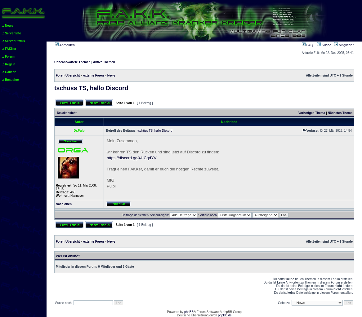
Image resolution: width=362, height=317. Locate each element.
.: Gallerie (9, 72)
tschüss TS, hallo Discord (91, 88)
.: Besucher (10, 79)
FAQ (307, 45)
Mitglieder (344, 45)
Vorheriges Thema (311, 113)
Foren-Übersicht (68, 75)
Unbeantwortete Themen (72, 62)
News (111, 75)
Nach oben (64, 204)
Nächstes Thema (340, 113)
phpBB (189, 312)
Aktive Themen (104, 62)
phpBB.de (225, 315)
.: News (7, 25)
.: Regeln (8, 64)
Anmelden (65, 45)
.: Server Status (13, 41)
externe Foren (93, 75)
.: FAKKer (9, 49)
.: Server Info (11, 33)
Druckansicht (67, 113)
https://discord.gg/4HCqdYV (131, 158)
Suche (324, 45)
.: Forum (8, 56)
